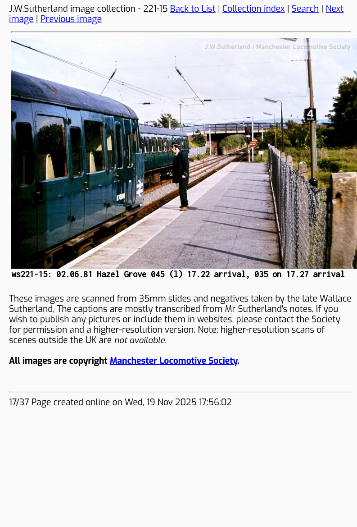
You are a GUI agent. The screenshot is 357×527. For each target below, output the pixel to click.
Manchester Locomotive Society (173, 361)
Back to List (193, 8)
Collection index (253, 8)
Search (305, 8)
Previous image (71, 19)
